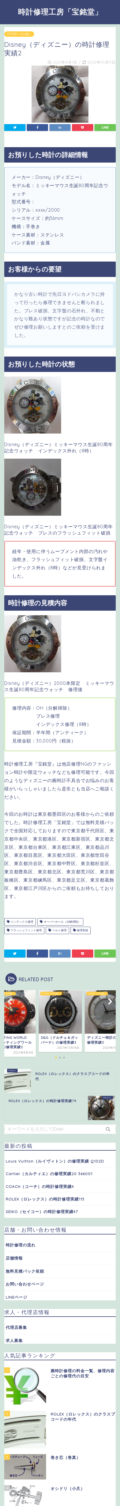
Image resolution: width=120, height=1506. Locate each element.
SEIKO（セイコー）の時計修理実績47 (42, 1211)
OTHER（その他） (19, 34)
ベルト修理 (57, 930)
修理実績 (80, 930)
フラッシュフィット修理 (24, 930)
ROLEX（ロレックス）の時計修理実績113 (45, 1199)
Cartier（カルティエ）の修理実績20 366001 (49, 1173)
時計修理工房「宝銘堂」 (60, 11)
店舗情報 (14, 1258)
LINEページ (16, 1297)
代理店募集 (16, 1327)
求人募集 (14, 1340)
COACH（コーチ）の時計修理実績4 (40, 1186)
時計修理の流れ (21, 1244)
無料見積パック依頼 (25, 1271)
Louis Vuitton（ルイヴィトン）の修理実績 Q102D (55, 1161)
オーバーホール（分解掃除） (60, 922)
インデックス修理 (20, 922)
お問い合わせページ (25, 1284)
